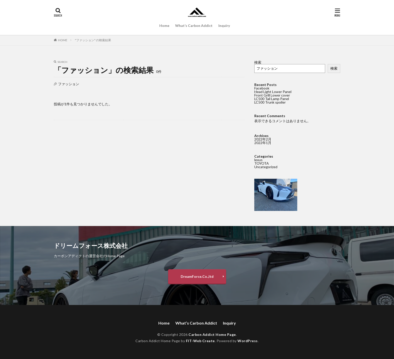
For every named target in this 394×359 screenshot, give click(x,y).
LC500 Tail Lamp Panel (271, 99)
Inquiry (224, 25)
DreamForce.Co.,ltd (197, 276)
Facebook (261, 88)
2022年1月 (262, 143)
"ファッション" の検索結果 (93, 40)
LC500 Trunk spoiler (270, 102)
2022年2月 (262, 139)
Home (164, 25)
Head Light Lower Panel (272, 91)
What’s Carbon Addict (194, 25)
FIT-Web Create (200, 341)
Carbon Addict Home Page (212, 334)
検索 (257, 62)
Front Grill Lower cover (272, 95)
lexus (258, 160)
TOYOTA (261, 163)
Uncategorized (265, 167)
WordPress (247, 341)
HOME (62, 40)
